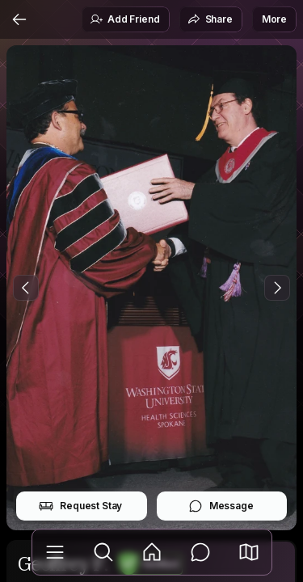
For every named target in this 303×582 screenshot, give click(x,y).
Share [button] (210, 19)
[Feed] (152, 552)
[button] (249, 552)
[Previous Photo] (26, 288)
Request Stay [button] (80, 506)
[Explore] (103, 552)
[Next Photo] (277, 288)
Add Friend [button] (124, 19)
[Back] (19, 19)
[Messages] (200, 552)
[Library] (55, 552)
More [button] (274, 19)
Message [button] (221, 506)
